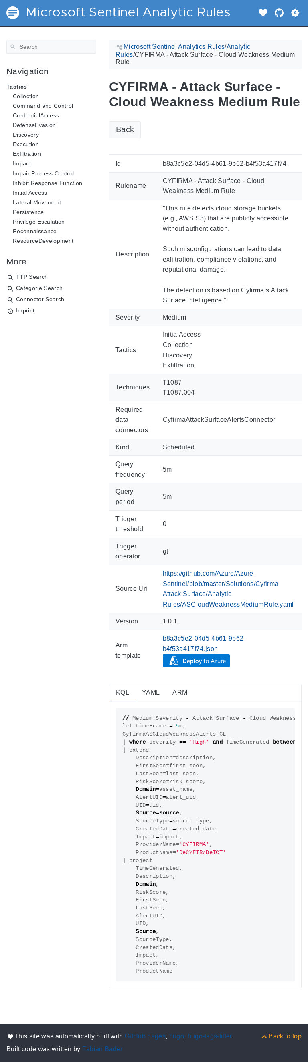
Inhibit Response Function (47, 183)
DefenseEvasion (34, 125)
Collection (26, 96)
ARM (179, 692)
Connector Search (40, 299)
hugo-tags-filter (210, 1036)
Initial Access (30, 192)
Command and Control (43, 106)
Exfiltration (27, 154)
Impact (22, 163)
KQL (122, 692)
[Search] (51, 47)
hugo (176, 1036)
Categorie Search (39, 288)
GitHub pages (145, 1036)
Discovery (26, 134)
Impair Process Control (43, 173)
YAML (151, 692)
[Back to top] (281, 1036)
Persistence (28, 212)
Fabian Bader (102, 1049)
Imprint (25, 310)
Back (125, 129)
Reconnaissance (35, 231)
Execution (26, 144)
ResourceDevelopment (43, 241)
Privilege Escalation (39, 221)
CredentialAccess (36, 115)
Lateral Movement (37, 202)
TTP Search (32, 277)
